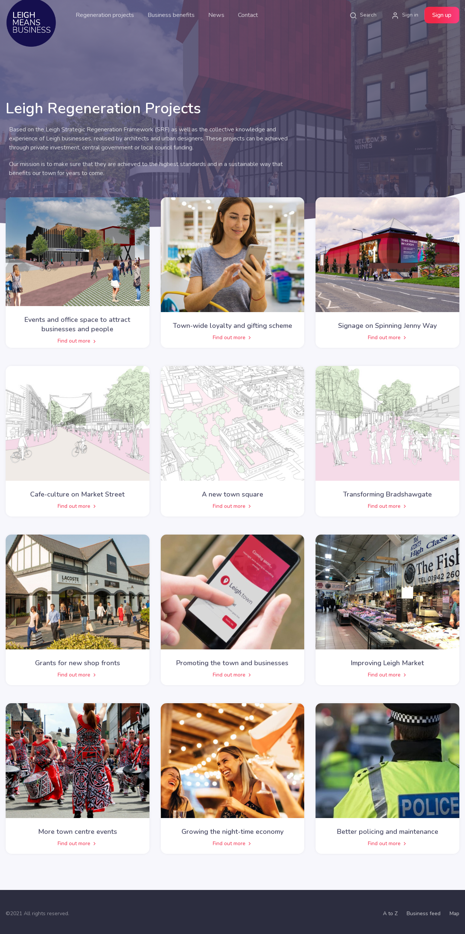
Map (454, 913)
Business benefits (171, 15)
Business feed (424, 913)
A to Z (390, 913)
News (216, 15)
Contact (248, 15)
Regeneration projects (105, 15)
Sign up (441, 15)
